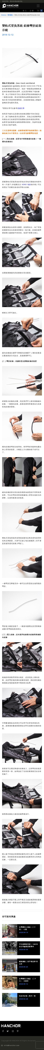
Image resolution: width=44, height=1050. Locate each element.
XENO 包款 (26, 184)
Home (3, 15)
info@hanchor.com (10, 1045)
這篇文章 (21, 108)
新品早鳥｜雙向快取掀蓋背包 (12, 1)
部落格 (10, 15)
